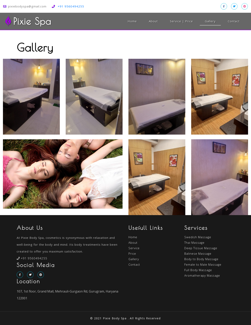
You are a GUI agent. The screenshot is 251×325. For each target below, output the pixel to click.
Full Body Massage (198, 270)
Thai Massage (194, 242)
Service (134, 248)
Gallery (213, 21)
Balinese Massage (197, 253)
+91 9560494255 (71, 6)
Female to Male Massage (202, 264)
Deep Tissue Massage (200, 248)
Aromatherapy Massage (202, 275)
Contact (234, 21)
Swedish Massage (197, 237)
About (153, 21)
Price (132, 253)
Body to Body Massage (201, 259)
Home (132, 21)
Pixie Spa (28, 21)
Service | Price (181, 21)
